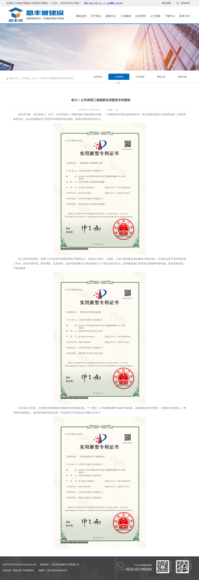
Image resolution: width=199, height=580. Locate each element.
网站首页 (81, 16)
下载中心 (170, 16)
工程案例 (125, 16)
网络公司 (17, 570)
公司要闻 (25, 78)
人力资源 (155, 16)
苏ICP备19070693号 (57, 570)
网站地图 (166, 3)
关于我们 (96, 16)
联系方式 (184, 16)
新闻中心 (111, 16)
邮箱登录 (183, 3)
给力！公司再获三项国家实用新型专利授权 (53, 78)
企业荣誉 (140, 16)
